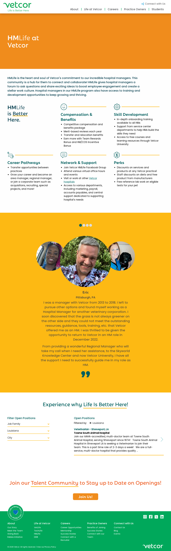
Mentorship (66, 530)
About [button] (74, 9)
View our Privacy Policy (46, 547)
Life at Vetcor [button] (93, 9)
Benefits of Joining (96, 527)
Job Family (28, 424)
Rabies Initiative (15, 537)
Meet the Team (15, 530)
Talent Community (54, 482)
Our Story (12, 527)
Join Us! (86, 496)
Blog (116, 530)
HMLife (37, 533)
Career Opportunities (71, 527)
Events (117, 533)
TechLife (38, 530)
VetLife (37, 527)
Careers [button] (113, 9)
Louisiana (28, 430)
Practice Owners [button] (135, 9)
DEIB (36, 537)
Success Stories (68, 533)
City (28, 437)
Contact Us (119, 527)
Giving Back (13, 533)
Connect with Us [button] (153, 3)
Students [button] (158, 9)
